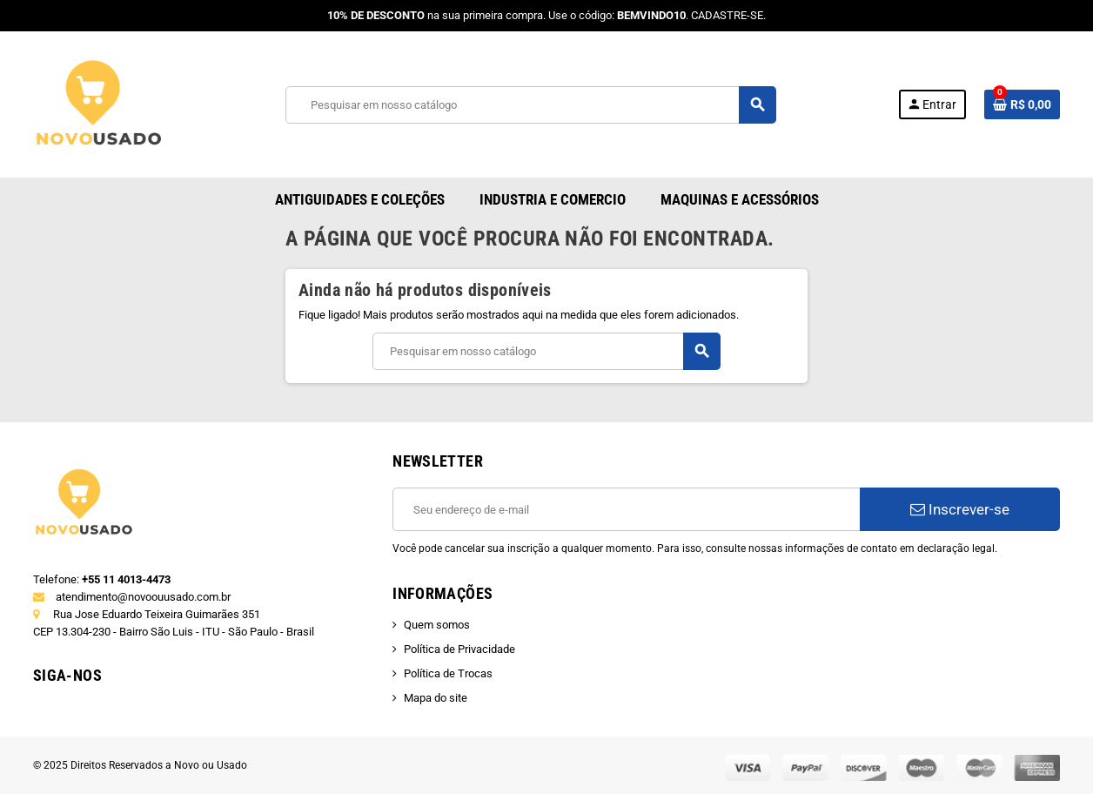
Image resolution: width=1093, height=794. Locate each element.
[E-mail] (626, 509)
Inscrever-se (959, 509)
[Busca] (529, 105)
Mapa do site (435, 697)
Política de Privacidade (459, 649)
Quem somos (437, 624)
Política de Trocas (448, 673)
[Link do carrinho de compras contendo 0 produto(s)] (1022, 104)
